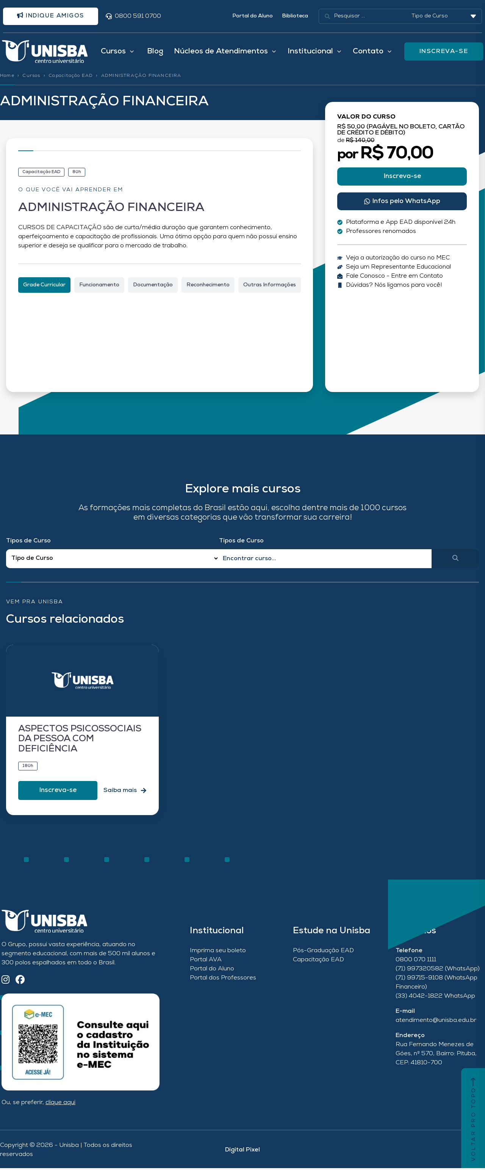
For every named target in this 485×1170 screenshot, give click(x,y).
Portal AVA (206, 961)
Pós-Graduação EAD (323, 952)
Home (7, 77)
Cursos (31, 77)
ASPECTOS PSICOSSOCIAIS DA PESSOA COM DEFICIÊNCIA (79, 741)
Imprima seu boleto (218, 952)
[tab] (44, 286)
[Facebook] (20, 981)
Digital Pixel (242, 1152)
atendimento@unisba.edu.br (436, 1022)
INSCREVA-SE (443, 53)
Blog (155, 52)
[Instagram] (5, 981)
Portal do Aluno (252, 16)
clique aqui (60, 1104)
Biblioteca (295, 16)
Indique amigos (52, 16)
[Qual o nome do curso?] (325, 560)
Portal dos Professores (223, 979)
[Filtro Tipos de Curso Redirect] (112, 560)
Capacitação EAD (70, 77)
